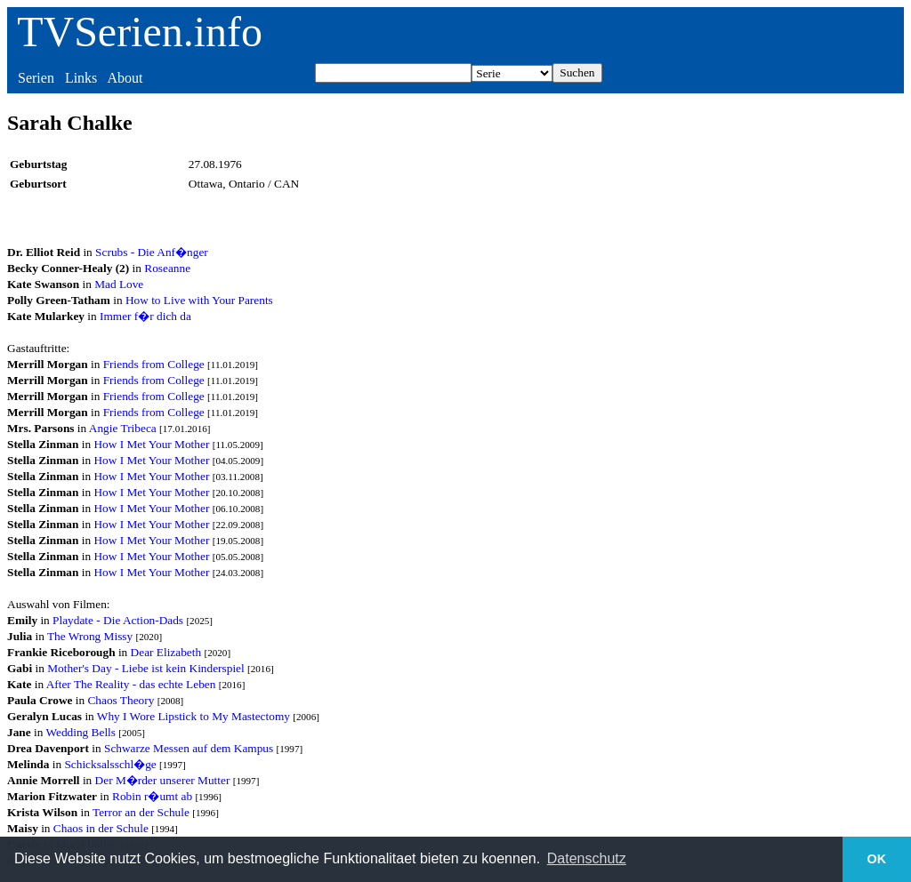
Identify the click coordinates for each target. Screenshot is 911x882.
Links (81, 77)
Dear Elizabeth (166, 652)
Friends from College (154, 364)
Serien (36, 77)
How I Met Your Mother (151, 444)
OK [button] (877, 859)
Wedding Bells (80, 732)
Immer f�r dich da (145, 316)
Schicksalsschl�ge (110, 764)
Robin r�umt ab (152, 796)
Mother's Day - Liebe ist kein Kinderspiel (146, 668)
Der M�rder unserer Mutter (162, 780)
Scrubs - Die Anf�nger (151, 252)
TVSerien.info (139, 31)
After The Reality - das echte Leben (131, 684)
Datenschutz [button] (586, 858)
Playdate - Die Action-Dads (117, 620)
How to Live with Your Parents (199, 300)
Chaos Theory (120, 700)
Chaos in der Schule (101, 828)
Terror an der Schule (141, 812)
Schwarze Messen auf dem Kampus (188, 748)
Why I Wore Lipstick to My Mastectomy (193, 716)
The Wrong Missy (90, 636)
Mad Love (118, 284)
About (124, 77)
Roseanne (167, 268)
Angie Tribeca (123, 428)
